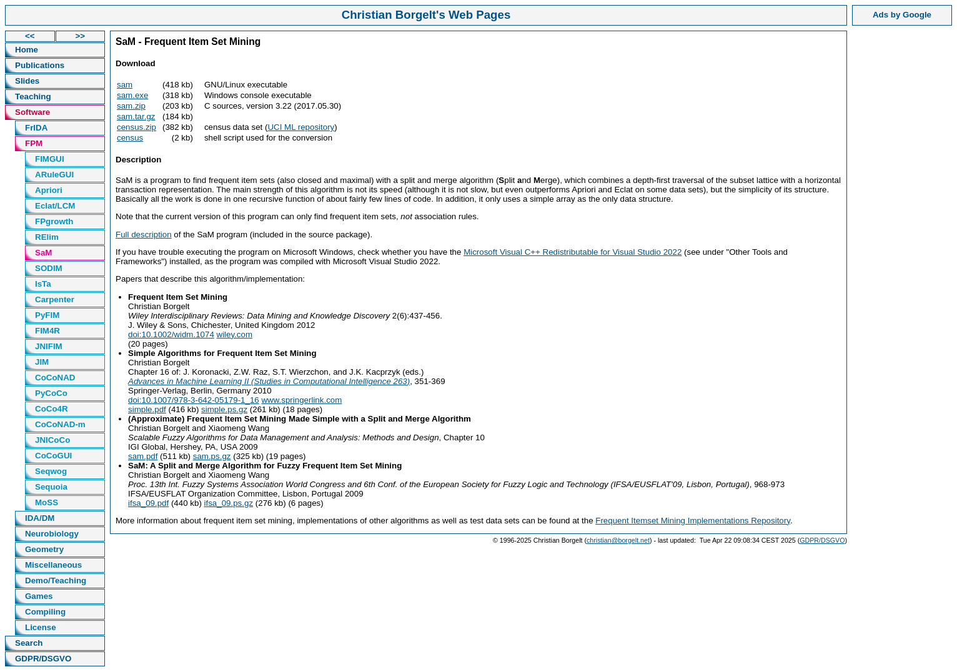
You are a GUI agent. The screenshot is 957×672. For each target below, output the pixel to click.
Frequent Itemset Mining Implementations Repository (692, 520)
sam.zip (131, 106)
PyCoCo (51, 393)
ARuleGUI (54, 174)
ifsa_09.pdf (148, 503)
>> (80, 36)
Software (32, 112)
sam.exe (132, 95)
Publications (39, 65)
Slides (27, 81)
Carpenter (54, 299)
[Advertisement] (902, 218)
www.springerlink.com (301, 400)
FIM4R (47, 330)
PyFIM (47, 315)
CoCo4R (51, 408)
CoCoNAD (55, 377)
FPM (33, 143)
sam (124, 84)
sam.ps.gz (212, 456)
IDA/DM (39, 518)
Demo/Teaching (55, 580)
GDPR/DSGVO (43, 658)
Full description (144, 234)
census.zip (136, 127)
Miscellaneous (53, 565)
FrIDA (36, 127)
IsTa (43, 284)
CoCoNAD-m (60, 424)
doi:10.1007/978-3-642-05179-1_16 (193, 400)
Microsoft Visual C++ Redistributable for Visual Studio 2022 (573, 252)
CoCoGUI (53, 455)
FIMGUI (49, 159)
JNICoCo (52, 440)
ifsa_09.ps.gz (229, 503)
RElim (47, 237)
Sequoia (51, 487)
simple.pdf (147, 409)
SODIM (48, 268)
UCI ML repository (300, 127)
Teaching (33, 96)
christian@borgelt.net (618, 540)
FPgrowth (54, 221)
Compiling (45, 611)
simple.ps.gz (224, 409)
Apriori (48, 190)
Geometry (44, 549)
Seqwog (51, 471)
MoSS (46, 502)
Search (28, 643)
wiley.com (235, 334)
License (40, 627)
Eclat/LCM (55, 205)
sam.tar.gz (136, 116)
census (130, 137)
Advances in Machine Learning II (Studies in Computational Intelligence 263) (269, 381)
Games (38, 596)
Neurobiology (52, 533)
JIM (42, 362)
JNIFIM (48, 346)
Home (26, 49)
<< (30, 36)
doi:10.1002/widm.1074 (171, 334)
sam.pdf (142, 456)
